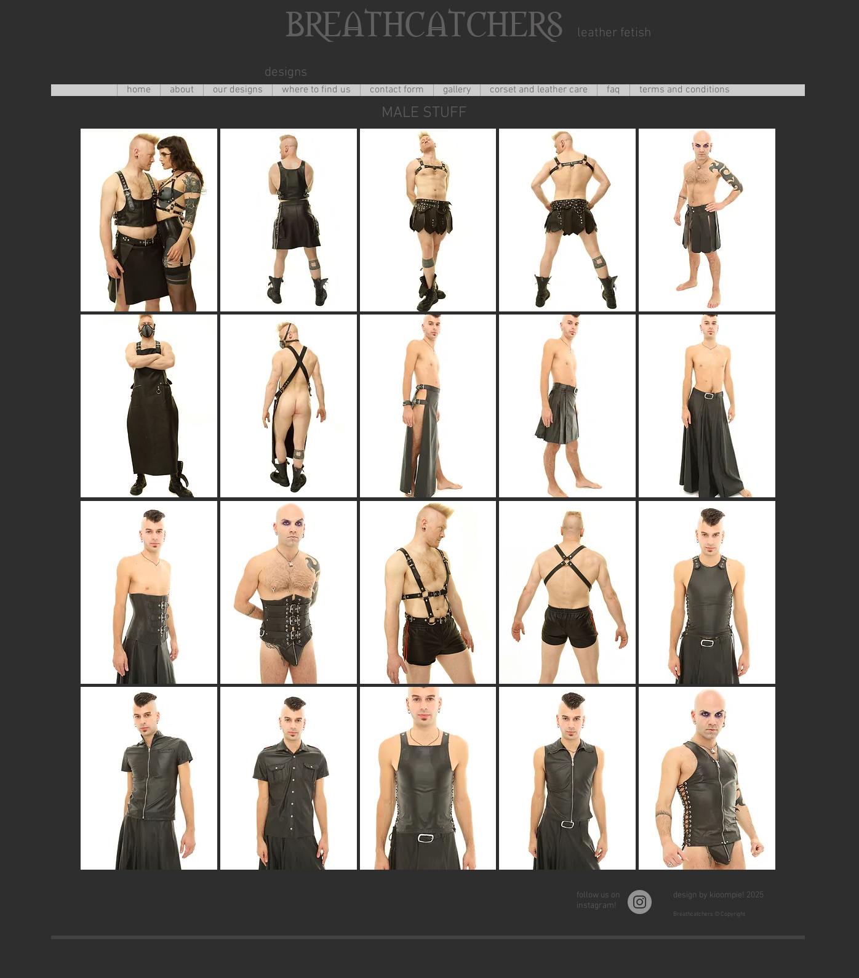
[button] (149, 220)
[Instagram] (640, 902)
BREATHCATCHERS (421, 22)
